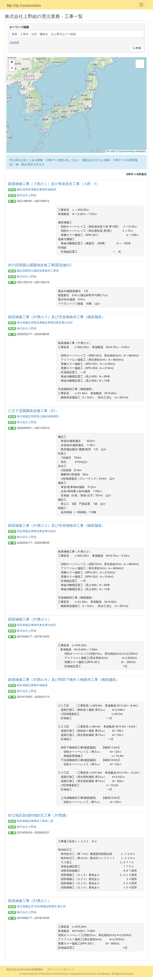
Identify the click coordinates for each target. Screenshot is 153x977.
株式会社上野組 (26, 195)
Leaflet (111, 151)
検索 (136, 48)
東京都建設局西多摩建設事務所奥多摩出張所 (45, 322)
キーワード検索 (19, 27)
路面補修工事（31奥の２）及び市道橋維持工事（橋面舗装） (56, 316)
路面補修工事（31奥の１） (29, 619)
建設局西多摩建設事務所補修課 (36, 189)
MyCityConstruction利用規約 (24, 969)
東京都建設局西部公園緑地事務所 (38, 416)
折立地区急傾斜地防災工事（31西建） (38, 815)
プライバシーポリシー (61, 969)
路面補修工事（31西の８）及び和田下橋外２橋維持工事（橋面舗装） (64, 679)
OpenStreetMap (126, 151)
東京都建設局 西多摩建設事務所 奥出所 (41, 906)
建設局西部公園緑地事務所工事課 (38, 270)
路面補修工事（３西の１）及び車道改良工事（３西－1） (54, 183)
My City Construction (24, 5)
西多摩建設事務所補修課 (32, 685)
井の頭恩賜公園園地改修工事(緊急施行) (39, 264)
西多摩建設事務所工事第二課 (35, 821)
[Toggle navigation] (141, 4)
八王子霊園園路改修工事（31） (33, 410)
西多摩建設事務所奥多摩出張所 (36, 531)
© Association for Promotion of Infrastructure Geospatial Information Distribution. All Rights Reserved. (76, 973)
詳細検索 (14, 42)
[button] (12, 62)
